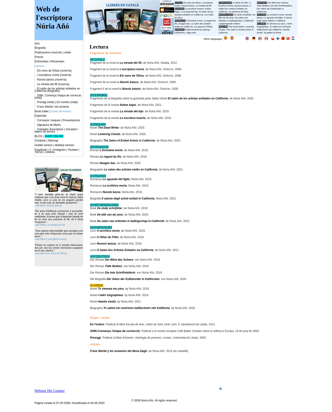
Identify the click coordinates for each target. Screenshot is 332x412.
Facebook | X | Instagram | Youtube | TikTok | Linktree (57, 151)
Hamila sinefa (107, 301)
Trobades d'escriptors (50, 129)
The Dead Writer (108, 127)
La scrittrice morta (115, 185)
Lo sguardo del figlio (116, 179)
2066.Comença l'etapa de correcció (115, 331)
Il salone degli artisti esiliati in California (128, 198)
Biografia (40, 47)
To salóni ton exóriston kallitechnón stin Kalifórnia (136, 308)
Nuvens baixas (106, 243)
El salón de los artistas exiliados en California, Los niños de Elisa (194, 15)
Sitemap (53, 140)
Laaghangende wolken (229, 24)
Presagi (95, 337)
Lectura (39, 66)
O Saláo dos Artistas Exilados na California (125, 250)
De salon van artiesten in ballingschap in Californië (130, 221)
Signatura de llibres (49, 125)
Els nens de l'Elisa (132, 75)
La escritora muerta (132, 118)
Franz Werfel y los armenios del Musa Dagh (118, 351)
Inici (37, 43)
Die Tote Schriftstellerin (281, 6)
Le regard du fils (110, 156)
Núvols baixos (129, 82)
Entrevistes (41, 61)
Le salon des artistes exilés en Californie (130, 169)
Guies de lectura (61, 111)
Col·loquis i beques (48, 120)
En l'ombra (97, 324)
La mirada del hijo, (190, 12)
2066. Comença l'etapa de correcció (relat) (58, 96)
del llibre (41, 224)
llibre (43, 205)
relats (67, 52)
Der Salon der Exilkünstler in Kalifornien (133, 279)
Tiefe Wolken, (263, 6)
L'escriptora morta (132, 69)
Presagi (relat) (45, 102)
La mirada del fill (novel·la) (53, 84)
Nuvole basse (111, 192)
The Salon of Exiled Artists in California (129, 140)
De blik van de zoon (110, 214)
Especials (41, 115)
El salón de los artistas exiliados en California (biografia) (57, 89)
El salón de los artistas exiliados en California (198, 98)
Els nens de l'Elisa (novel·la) (54, 70)
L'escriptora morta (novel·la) (54, 75)
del (38, 205)
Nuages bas (107, 163)
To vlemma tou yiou (111, 288)
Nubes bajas (128, 105)
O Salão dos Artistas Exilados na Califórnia (235, 9)
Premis (39, 57)
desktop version (64, 145)
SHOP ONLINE (54, 136)
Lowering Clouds (109, 134)
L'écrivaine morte (111, 150)
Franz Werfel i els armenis (53, 106)
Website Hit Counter (50, 391)
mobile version (44, 145)
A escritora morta (108, 230)
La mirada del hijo (131, 111)
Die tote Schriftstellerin (120, 272)
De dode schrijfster (109, 208)
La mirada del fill (131, 62)
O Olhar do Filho (108, 237)
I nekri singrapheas (110, 295)
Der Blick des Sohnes (119, 259)
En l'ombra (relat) (67, 102)
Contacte (40, 140)
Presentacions (71, 120)
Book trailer (42, 111)
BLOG (38, 136)
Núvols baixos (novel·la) (51, 79)
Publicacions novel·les (48, 52)
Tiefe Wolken (113, 266)
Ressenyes (57, 61)
